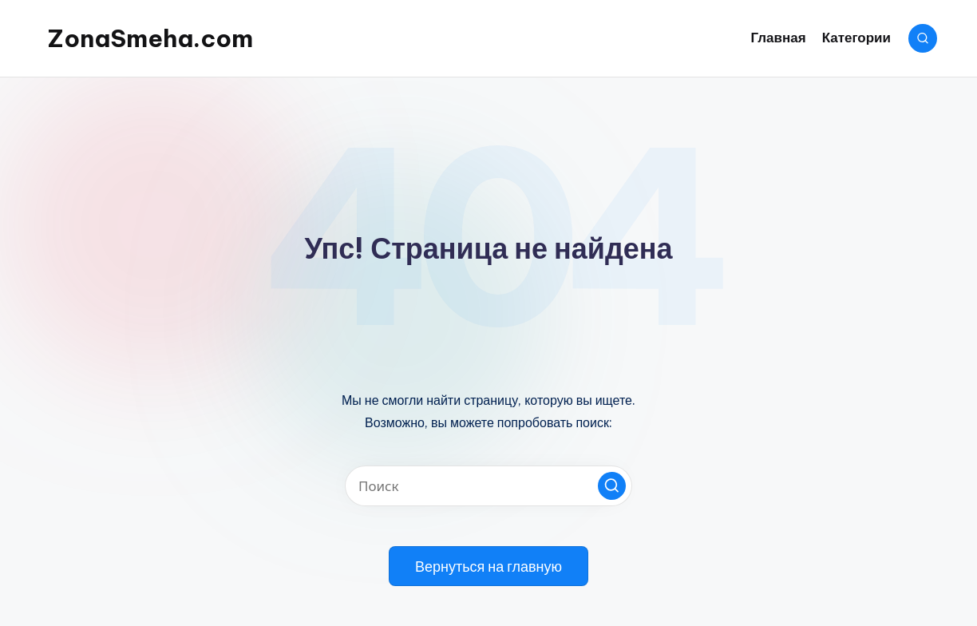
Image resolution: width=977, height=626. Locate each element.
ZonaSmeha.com (150, 38)
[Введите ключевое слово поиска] (488, 486)
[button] (612, 486)
